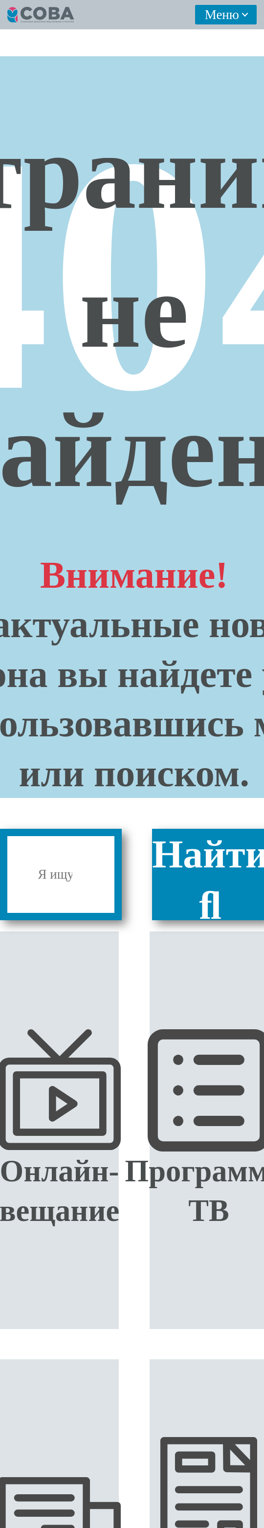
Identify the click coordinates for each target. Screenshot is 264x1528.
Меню (222, 14)
